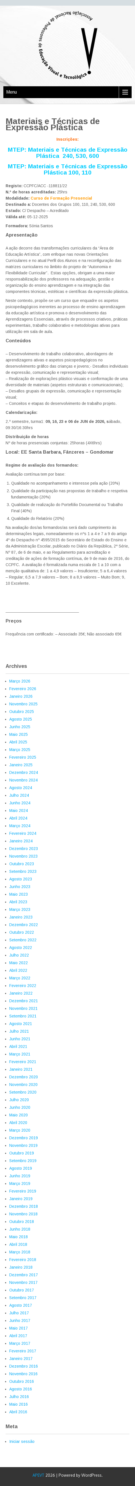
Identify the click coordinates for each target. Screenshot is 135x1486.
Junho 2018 (19, 1229)
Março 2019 (19, 1183)
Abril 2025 (18, 742)
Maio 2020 (18, 1115)
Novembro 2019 (23, 1145)
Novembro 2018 (23, 1214)
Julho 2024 (19, 795)
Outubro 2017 (21, 1290)
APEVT (38, 1475)
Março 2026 (19, 681)
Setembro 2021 (22, 1016)
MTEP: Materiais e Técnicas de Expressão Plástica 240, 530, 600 (67, 152)
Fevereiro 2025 (22, 757)
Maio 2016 (18, 1404)
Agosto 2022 (20, 947)
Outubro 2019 (21, 1153)
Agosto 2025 (20, 719)
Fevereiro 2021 (22, 1061)
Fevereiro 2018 (22, 1259)
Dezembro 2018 (23, 1206)
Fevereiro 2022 (22, 985)
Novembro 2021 (23, 1008)
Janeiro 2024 (21, 841)
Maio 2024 (18, 810)
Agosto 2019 (20, 1168)
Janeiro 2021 (21, 1069)
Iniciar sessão (22, 1441)
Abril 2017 (18, 1335)
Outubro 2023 (21, 864)
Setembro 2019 (22, 1160)
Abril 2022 (18, 970)
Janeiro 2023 (21, 917)
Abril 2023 (18, 902)
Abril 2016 (18, 1412)
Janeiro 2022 (21, 993)
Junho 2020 (19, 1107)
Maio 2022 (18, 963)
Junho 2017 (19, 1320)
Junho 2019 (19, 1176)
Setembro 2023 (22, 871)
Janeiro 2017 (21, 1358)
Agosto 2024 (20, 787)
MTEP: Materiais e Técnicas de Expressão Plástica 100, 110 (67, 169)
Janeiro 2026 (21, 696)
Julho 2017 (19, 1313)
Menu (11, 92)
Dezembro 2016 (23, 1366)
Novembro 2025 (23, 704)
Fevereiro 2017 (22, 1351)
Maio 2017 (18, 1328)
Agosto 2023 (20, 879)
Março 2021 (19, 1054)
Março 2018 (19, 1252)
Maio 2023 (18, 894)
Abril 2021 (18, 1046)
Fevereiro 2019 (22, 1191)
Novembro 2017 (23, 1282)
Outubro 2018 (21, 1221)
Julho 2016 (19, 1396)
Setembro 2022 (22, 940)
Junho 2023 (19, 886)
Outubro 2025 (21, 711)
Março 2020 (19, 1130)
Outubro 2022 (21, 932)
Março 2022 (19, 978)
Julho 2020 (19, 1100)
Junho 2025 (19, 727)
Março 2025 (19, 749)
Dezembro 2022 (23, 924)
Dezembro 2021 (23, 1001)
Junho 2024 (19, 803)
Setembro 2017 (22, 1297)
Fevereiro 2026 (22, 688)
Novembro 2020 (23, 1084)
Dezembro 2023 (23, 848)
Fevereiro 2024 (22, 833)
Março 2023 (19, 909)
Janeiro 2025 (21, 765)
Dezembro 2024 (23, 772)
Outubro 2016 (21, 1381)
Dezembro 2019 (23, 1138)
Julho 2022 (19, 955)
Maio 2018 (18, 1237)
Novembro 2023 (23, 856)
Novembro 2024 (23, 780)
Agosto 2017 (20, 1305)
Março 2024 (19, 825)
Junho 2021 (19, 1039)
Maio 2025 (18, 734)
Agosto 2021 (20, 1023)
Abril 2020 (18, 1122)
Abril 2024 (18, 818)
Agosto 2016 (20, 1389)
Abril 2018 (18, 1244)
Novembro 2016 (23, 1374)
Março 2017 (19, 1343)
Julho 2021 (19, 1031)
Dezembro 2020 (23, 1077)
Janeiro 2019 (21, 1198)
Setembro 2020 (22, 1092)
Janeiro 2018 (21, 1267)
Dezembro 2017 (23, 1275)
